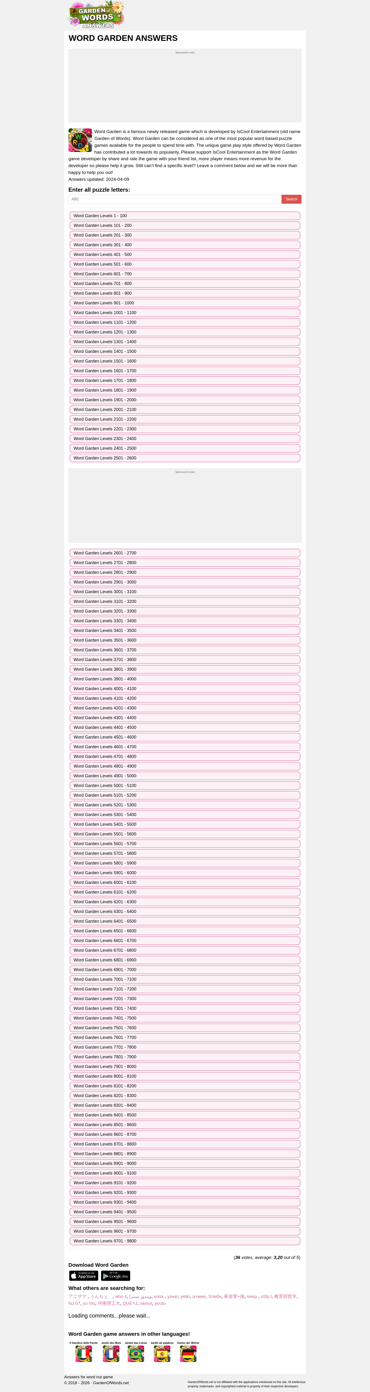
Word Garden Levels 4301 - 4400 (105, 717)
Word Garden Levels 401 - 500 (103, 254)
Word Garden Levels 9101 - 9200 (105, 1182)
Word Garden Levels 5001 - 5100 (105, 785)
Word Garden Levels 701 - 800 (103, 283)
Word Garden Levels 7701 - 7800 (105, 1047)
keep (252, 1296)
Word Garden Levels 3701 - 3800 (105, 659)
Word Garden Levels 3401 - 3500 (105, 630)
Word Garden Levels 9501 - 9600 (105, 1221)
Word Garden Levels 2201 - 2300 (105, 429)
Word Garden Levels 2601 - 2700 (105, 553)
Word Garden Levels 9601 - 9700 (105, 1231)
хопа (159, 1296)
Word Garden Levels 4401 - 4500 (105, 727)
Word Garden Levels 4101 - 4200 (105, 698)
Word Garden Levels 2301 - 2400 (105, 438)
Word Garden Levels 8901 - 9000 (105, 1163)
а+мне (199, 1296)
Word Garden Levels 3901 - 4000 (105, 679)
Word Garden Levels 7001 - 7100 (105, 979)
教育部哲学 (285, 1296)
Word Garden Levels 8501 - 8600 (105, 1124)
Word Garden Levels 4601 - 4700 (105, 746)
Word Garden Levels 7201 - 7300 (105, 998)
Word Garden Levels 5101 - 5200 (105, 795)
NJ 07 (74, 1303)
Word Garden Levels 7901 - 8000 (105, 1066)
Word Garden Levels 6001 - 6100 (105, 882)
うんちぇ (101, 1296)
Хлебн (215, 1296)
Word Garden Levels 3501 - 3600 (105, 640)
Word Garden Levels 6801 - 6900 (105, 960)
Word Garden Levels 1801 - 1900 (105, 390)
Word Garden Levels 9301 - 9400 (105, 1202)
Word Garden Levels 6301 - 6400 (105, 911)
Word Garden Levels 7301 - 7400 (105, 1008)
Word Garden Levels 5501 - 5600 (105, 834)
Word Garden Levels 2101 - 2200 (105, 419)
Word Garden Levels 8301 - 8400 (105, 1105)
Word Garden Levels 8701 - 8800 (105, 1144)
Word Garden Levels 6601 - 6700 (105, 940)
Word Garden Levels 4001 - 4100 (105, 688)
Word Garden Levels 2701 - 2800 (105, 562)
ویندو (146, 1296)
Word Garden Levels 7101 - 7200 (105, 989)
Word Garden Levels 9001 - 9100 (105, 1173)
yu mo (89, 1303)
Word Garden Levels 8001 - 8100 (105, 1076)
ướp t (266, 1296)
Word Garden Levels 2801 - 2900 (105, 572)
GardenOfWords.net (111, 1383)
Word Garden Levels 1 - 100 (100, 215)
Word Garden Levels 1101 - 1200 (105, 322)
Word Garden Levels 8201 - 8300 (105, 1095)
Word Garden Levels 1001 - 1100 (105, 312)
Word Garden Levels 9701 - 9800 (105, 1241)
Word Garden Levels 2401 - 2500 (105, 448)
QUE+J (129, 1303)
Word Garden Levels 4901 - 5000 (105, 776)
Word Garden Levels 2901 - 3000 (105, 582)
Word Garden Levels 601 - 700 (103, 274)
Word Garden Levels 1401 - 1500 (105, 351)
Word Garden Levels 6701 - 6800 (105, 950)
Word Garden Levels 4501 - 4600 (105, 737)
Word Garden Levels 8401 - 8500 (105, 1115)
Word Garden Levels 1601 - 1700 (105, 370)
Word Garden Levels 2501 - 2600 (105, 458)
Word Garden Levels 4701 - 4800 (105, 756)
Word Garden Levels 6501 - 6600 (105, 931)
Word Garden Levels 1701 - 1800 (105, 380)
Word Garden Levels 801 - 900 (103, 293)
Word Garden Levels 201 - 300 (103, 235)
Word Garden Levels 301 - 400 (103, 244)
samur (146, 1303)
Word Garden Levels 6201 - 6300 (105, 901)
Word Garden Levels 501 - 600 (103, 264)
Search (292, 199)
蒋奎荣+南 (234, 1296)
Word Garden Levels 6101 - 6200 (105, 892)
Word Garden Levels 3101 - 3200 (105, 601)
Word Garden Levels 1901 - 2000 (105, 400)
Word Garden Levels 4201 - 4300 (105, 708)
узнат (172, 1296)
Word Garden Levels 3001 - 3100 (105, 591)
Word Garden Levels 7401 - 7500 (105, 1018)
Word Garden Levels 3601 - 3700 (105, 650)
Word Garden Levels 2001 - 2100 (105, 409)
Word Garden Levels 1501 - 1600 (105, 361)
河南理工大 (109, 1303)
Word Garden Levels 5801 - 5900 (105, 863)
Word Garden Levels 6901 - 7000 (105, 969)
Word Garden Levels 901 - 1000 (104, 303)
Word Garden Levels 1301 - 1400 (105, 341)
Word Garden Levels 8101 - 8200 (105, 1086)
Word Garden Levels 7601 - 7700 (105, 1037)
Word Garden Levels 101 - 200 (103, 225)
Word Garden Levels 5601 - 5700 (105, 843)
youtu (160, 1303)
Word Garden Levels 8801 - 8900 (105, 1153)
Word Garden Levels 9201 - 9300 (105, 1192)
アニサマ (78, 1296)
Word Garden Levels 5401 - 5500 (105, 824)
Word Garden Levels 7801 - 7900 (105, 1057)
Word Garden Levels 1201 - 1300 (105, 332)
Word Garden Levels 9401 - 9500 (105, 1212)
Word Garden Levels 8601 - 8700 (105, 1134)
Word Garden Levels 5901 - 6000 (105, 872)
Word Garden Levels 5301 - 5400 (105, 814)
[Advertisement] (185, 87)
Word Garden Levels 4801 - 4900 (105, 766)
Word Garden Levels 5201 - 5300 (105, 805)
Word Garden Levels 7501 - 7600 (105, 1027)
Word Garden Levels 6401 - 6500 (105, 921)
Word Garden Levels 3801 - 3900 (105, 669)
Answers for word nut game (88, 1377)
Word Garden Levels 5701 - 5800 (105, 853)
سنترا (134, 1296)
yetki (185, 1296)
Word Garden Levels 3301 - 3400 (105, 620)
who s (121, 1296)
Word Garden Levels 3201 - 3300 (105, 611)
